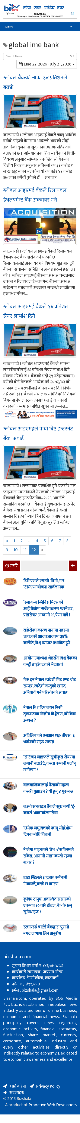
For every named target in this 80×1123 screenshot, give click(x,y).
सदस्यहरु (16, 1092)
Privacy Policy (48, 1086)
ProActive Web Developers (53, 1104)
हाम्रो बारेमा (17, 1086)
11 (24, 550)
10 (15, 550)
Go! (72, 56)
